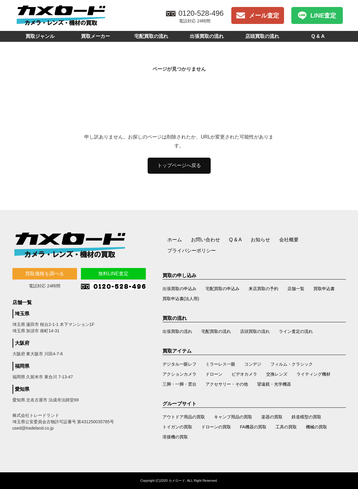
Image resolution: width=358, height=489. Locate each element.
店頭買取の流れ (262, 36)
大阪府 (22, 343)
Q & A (318, 36)
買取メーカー (95, 36)
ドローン (214, 374)
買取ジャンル (40, 36)
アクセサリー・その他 (227, 384)
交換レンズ (276, 374)
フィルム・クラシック (291, 364)
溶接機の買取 (175, 436)
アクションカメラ (179, 374)
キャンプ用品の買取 (233, 416)
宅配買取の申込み (222, 288)
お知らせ (260, 239)
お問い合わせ (205, 239)
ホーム (174, 239)
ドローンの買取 (216, 426)
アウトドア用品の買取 (183, 416)
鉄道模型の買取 (306, 416)
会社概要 (289, 239)
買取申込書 (324, 288)
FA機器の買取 (253, 426)
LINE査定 (323, 15)
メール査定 (264, 15)
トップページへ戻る (179, 165)
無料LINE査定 (113, 273)
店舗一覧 (295, 288)
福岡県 (22, 366)
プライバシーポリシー (191, 250)
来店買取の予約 (263, 288)
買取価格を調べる (44, 273)
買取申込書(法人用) (180, 298)
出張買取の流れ (207, 36)
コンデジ (252, 364)
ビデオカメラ (244, 374)
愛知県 (22, 389)
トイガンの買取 (177, 426)
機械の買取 (316, 426)
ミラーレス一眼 (220, 364)
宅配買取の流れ (151, 36)
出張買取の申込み (179, 288)
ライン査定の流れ (296, 331)
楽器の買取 (272, 416)
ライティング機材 (313, 374)
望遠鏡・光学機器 (274, 384)
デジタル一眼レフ (179, 364)
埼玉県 (22, 313)
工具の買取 (286, 426)
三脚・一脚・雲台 (179, 384)
